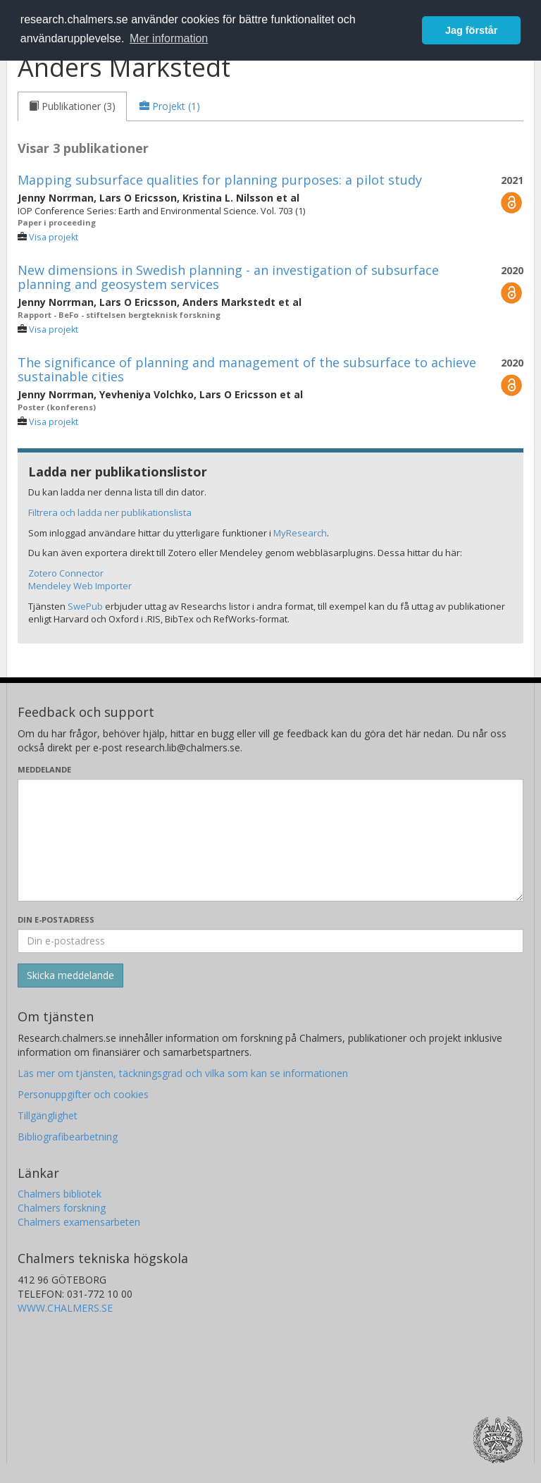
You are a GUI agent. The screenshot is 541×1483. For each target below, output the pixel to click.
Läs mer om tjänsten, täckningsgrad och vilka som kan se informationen (183, 1073)
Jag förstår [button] (471, 30)
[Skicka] (70, 975)
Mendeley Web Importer (80, 585)
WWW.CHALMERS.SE (65, 1308)
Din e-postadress (56, 919)
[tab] (72, 106)
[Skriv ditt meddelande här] (270, 840)
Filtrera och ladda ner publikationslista (110, 512)
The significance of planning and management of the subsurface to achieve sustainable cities (247, 369)
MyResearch (300, 533)
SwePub (85, 606)
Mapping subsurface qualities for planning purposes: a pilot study (220, 179)
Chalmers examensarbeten (79, 1222)
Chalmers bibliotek (59, 1193)
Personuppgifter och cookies (83, 1094)
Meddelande (44, 769)
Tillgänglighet (47, 1115)
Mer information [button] (169, 38)
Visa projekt (53, 237)
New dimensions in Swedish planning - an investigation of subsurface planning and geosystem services (228, 277)
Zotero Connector (66, 573)
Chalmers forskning (62, 1207)
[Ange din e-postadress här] (270, 941)
